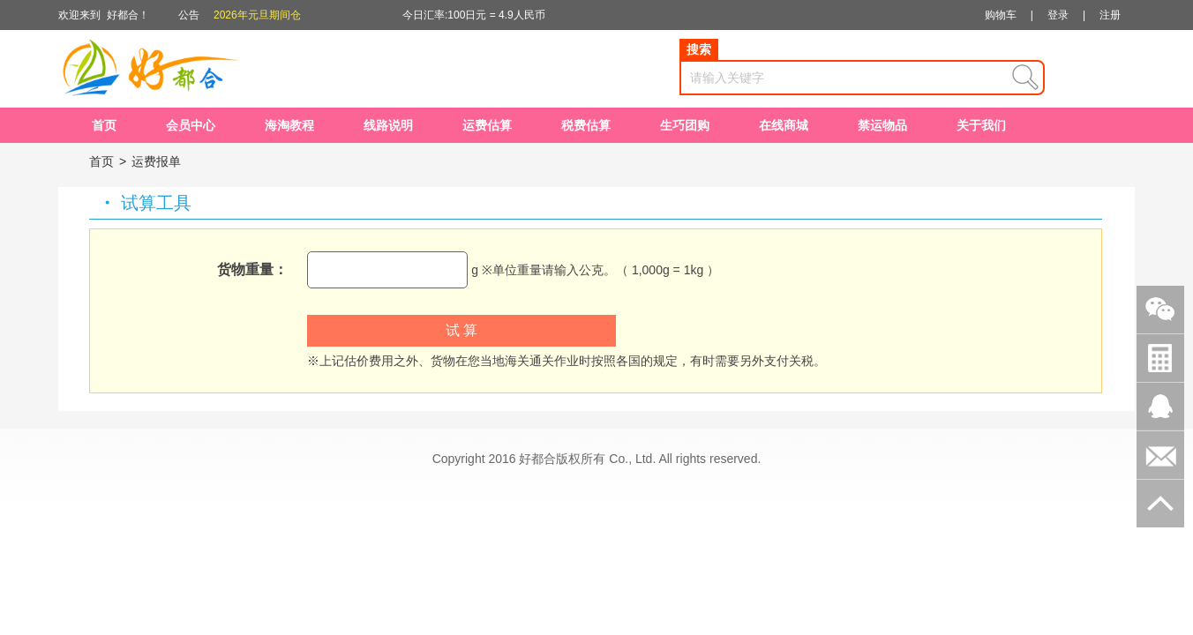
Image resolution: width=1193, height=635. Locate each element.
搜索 (699, 49)
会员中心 (190, 125)
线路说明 (388, 125)
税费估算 (586, 125)
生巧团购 (684, 125)
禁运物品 (882, 125)
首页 (104, 125)
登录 (1058, 15)
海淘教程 (289, 125)
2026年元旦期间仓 (257, 15)
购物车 (1001, 15)
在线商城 (783, 125)
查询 (1025, 77)
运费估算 (487, 125)
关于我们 (981, 125)
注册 (1110, 15)
